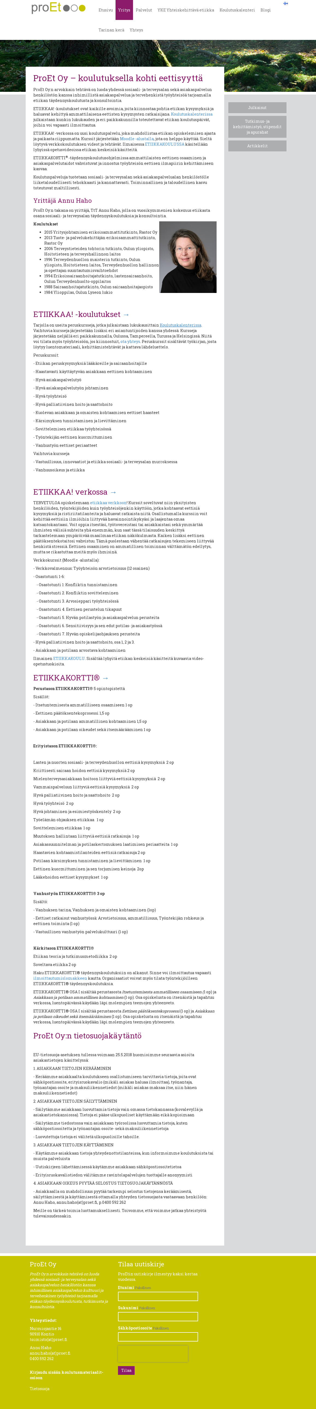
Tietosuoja (39, 1388)
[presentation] (153, 1354)
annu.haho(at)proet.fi (50, 1353)
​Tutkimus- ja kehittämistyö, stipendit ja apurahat (257, 127)
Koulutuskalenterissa (191, 114)
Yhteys (136, 30)
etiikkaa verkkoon (108, 502)
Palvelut (144, 10)
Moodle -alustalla (137, 138)
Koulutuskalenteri (237, 10)
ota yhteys (130, 341)
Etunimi (126, 1287)
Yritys (124, 10)
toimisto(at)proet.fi (48, 1339)
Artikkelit (257, 145)
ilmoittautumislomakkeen (60, 978)
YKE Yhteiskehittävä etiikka (186, 10)
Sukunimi (128, 1307)
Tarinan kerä (111, 30)
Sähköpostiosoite (135, 1328)
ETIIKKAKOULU (69, 658)
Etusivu (106, 10)
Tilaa (126, 1370)
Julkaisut (257, 107)
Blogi (266, 10)
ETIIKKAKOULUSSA (164, 144)
